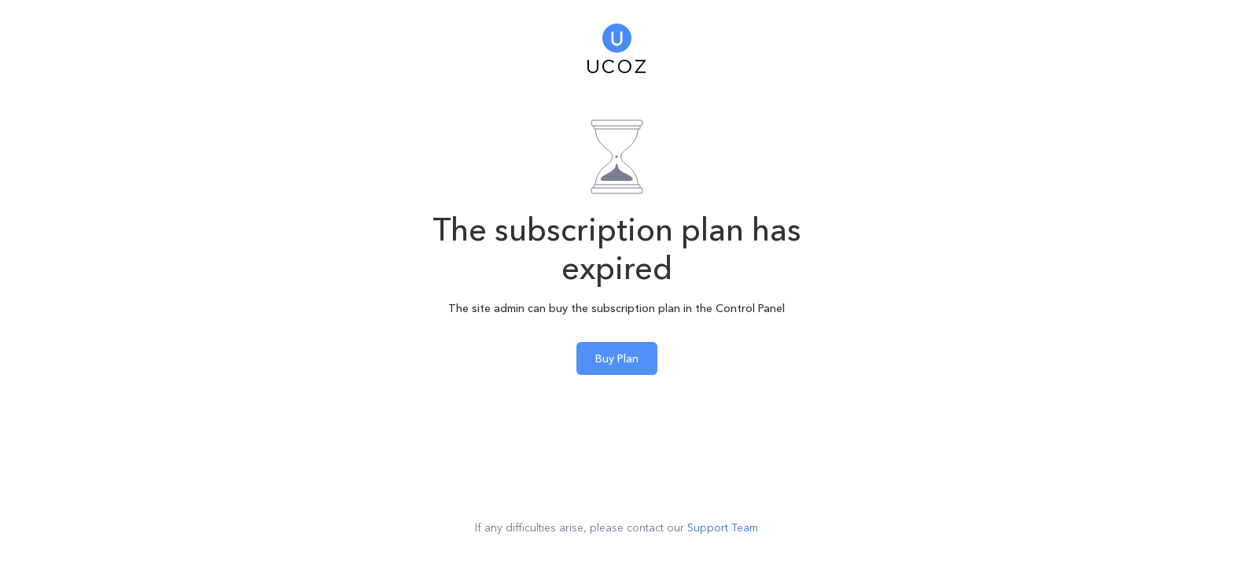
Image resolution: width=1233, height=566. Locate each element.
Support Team (722, 527)
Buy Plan (617, 358)
